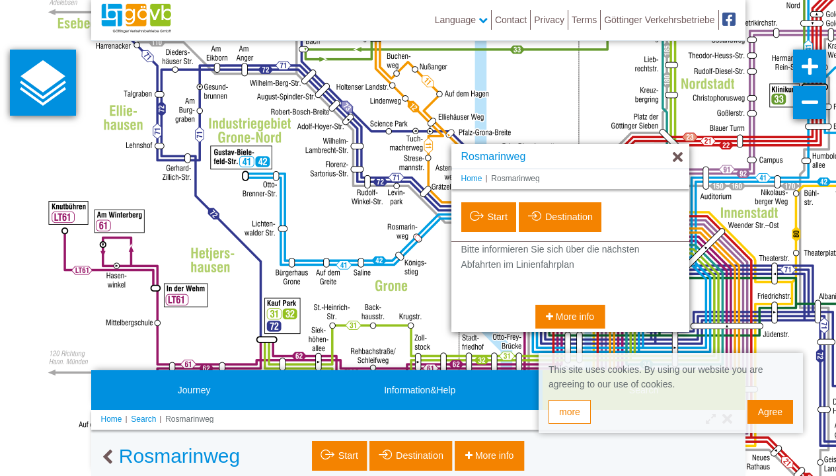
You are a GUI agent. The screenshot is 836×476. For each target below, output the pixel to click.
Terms (584, 20)
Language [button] (461, 20)
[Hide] (678, 157)
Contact (511, 20)
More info (573, 316)
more (569, 412)
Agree (770, 412)
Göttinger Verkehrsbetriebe (659, 20)
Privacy (549, 20)
